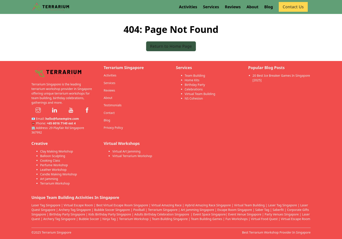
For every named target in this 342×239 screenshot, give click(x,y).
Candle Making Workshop (58, 174)
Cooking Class (50, 160)
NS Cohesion (194, 98)
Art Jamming (49, 179)
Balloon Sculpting (52, 156)
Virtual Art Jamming (126, 151)
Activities (110, 75)
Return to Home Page (171, 46)
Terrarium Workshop (55, 183)
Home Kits (192, 80)
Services (109, 83)
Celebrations (194, 89)
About (108, 98)
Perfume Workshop (54, 165)
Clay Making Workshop (56, 151)
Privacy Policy (113, 127)
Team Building (195, 75)
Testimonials (112, 105)
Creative (39, 143)
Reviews (109, 90)
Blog (107, 120)
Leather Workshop (53, 170)
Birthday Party (195, 85)
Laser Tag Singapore (45, 205)
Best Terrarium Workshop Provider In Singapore (276, 232)
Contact (109, 113)
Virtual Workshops (122, 143)
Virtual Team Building (200, 94)
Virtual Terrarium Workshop (132, 156)
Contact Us (293, 6)
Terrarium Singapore (56, 232)
